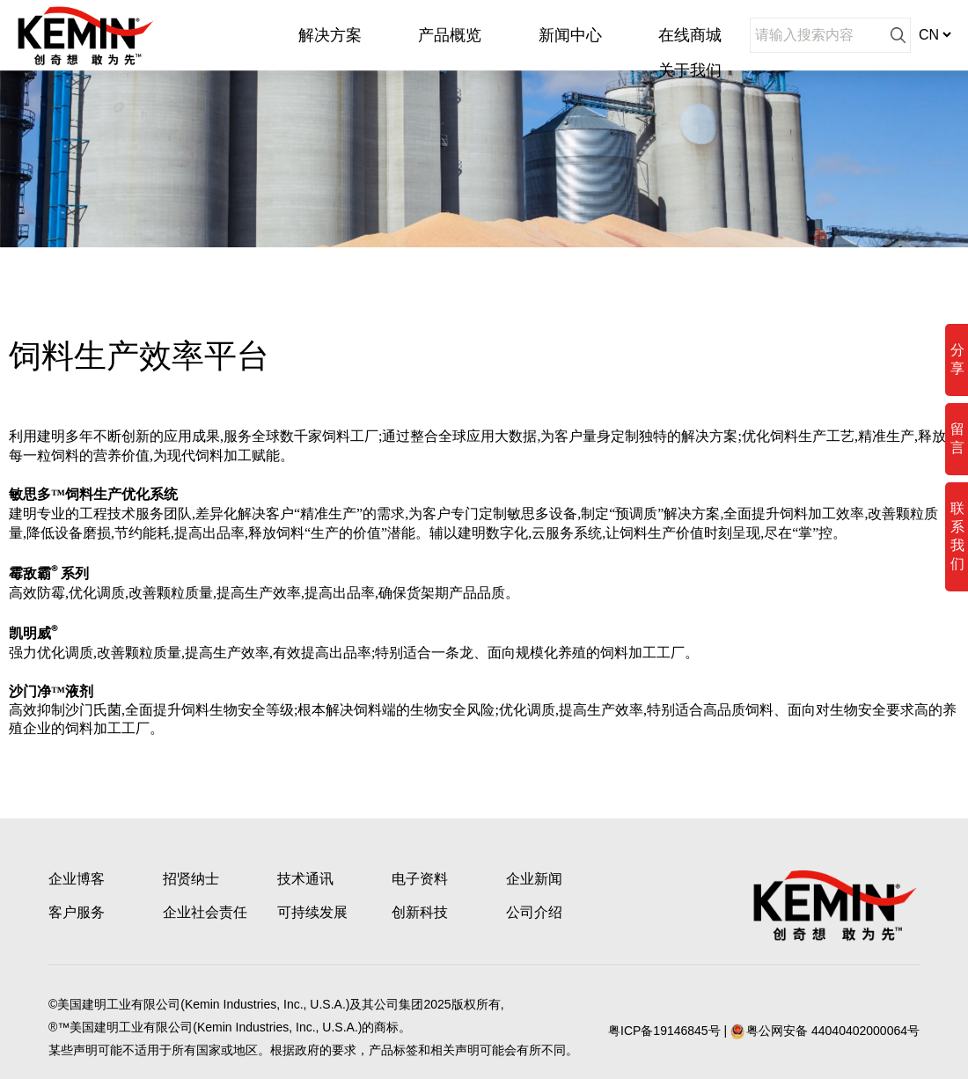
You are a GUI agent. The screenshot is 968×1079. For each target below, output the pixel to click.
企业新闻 (534, 878)
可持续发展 (312, 912)
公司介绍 (534, 912)
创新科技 (420, 912)
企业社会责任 (205, 912)
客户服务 (76, 912)
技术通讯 (305, 878)
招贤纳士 (191, 878)
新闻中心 (570, 35)
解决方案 (330, 35)
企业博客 (76, 878)
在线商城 (690, 35)
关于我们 (690, 70)
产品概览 (449, 35)
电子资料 (420, 878)
